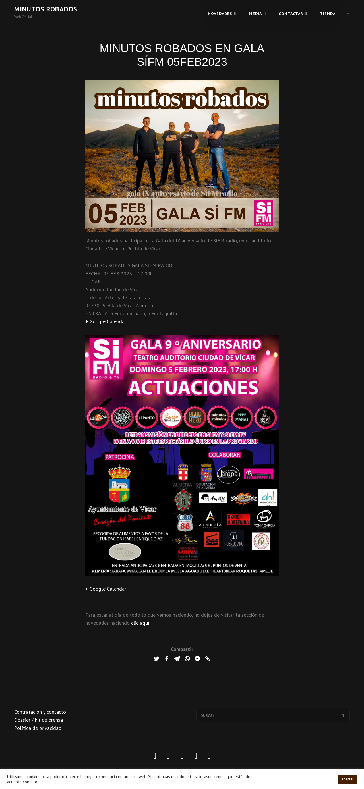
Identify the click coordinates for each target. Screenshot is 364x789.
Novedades (220, 11)
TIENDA (328, 11)
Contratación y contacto (40, 712)
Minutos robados (45, 9)
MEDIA (255, 11)
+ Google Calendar (105, 321)
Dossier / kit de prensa (38, 720)
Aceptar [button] (347, 779)
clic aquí (140, 623)
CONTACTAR (291, 11)
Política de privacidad (37, 728)
